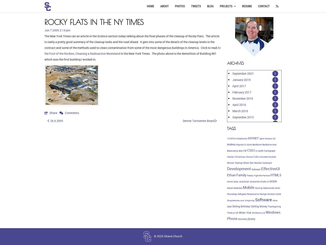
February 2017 (241, 92)
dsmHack (242, 219)
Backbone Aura (269, 144)
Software (263, 200)
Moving (258, 188)
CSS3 (251, 150)
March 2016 (240, 111)
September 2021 (243, 73)
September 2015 (243, 117)
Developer (267, 162)
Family (241, 175)
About (164, 6)
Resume (247, 6)
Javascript (254, 181)
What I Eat (245, 212)
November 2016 (242, 98)
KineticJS (264, 181)
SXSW (278, 194)
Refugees (242, 194)
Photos (180, 6)
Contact (264, 6)
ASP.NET (253, 138)
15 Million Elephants (237, 138)
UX (236, 212)
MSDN (273, 181)
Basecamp (232, 150)
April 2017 (239, 86)
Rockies (271, 194)
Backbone (257, 144)
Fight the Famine (262, 175)
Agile (261, 138)
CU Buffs (259, 150)
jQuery (251, 219)
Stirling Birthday (241, 206)
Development (239, 168)
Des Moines (256, 162)
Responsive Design (257, 194)
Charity (230, 156)
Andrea (231, 144)
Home (150, 6)
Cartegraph (269, 150)
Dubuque (256, 169)
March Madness (234, 188)
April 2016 (239, 105)
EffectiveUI (270, 168)
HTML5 (275, 175)
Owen (277, 188)
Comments (69, 113)
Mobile (248, 187)
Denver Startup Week (238, 162)
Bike (241, 150)
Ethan (231, 175)
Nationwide (268, 188)
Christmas (239, 156)
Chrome (249, 156)
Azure (249, 144)
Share (51, 113)
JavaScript (244, 181)
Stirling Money (259, 206)
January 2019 (241, 80)
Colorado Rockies (267, 156)
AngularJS (241, 144)
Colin (256, 156)
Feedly (250, 175)
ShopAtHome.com (235, 200)
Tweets (196, 6)
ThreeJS (231, 212)
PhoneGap (232, 194)
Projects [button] (228, 6)
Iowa (235, 181)
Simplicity (249, 200)
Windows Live (258, 212)
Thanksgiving (274, 206)
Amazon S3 (270, 138)
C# (245, 150)
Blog (210, 6)
